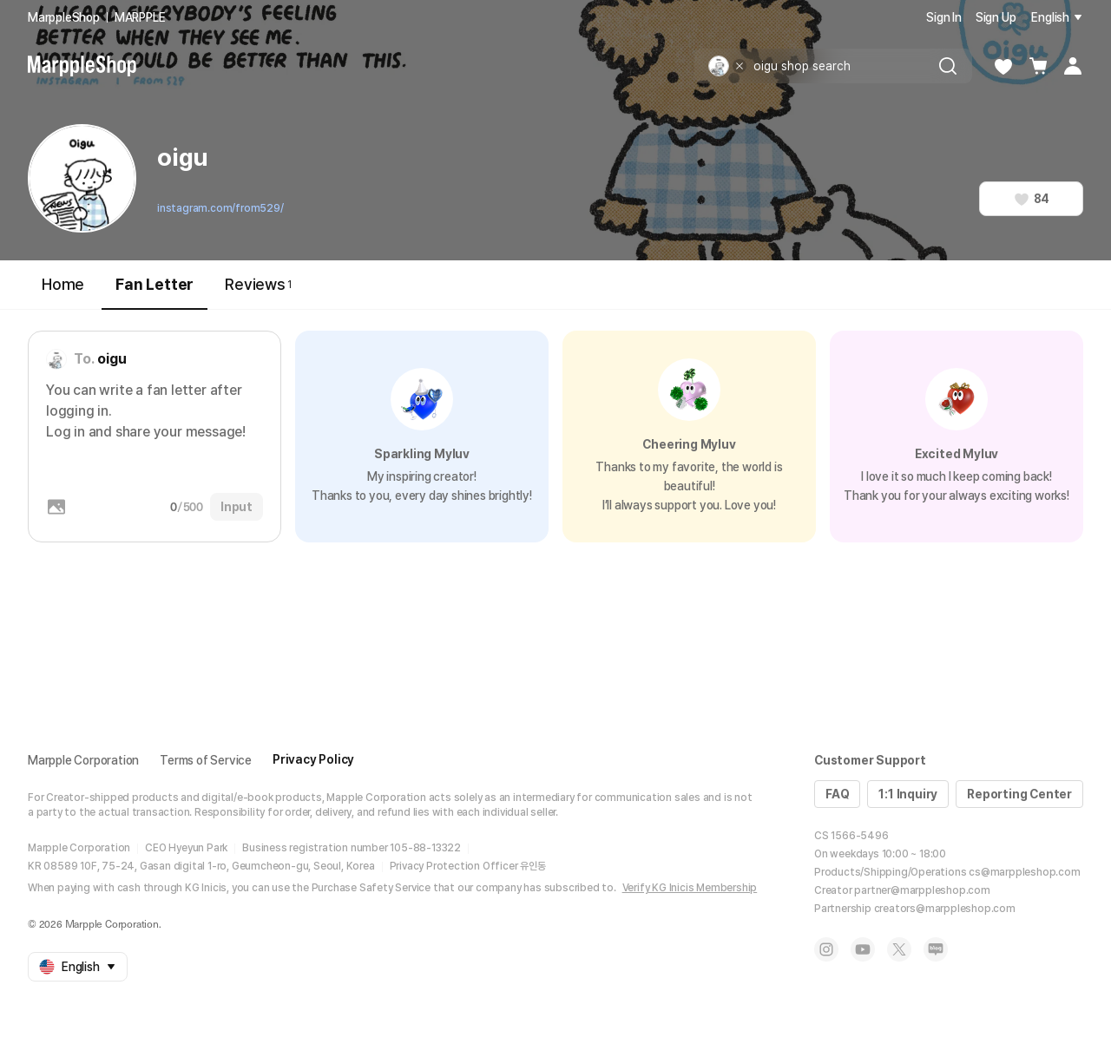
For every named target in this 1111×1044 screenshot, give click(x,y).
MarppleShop (64, 17)
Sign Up (996, 17)
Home (63, 284)
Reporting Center (1019, 794)
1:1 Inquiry (907, 794)
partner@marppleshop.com (921, 890)
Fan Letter (154, 292)
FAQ (837, 794)
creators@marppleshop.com (945, 909)
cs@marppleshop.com (1024, 872)
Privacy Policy (313, 759)
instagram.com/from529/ (220, 208)
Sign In (944, 17)
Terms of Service (206, 760)
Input (236, 507)
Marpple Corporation (83, 760)
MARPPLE (140, 17)
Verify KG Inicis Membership (690, 888)
